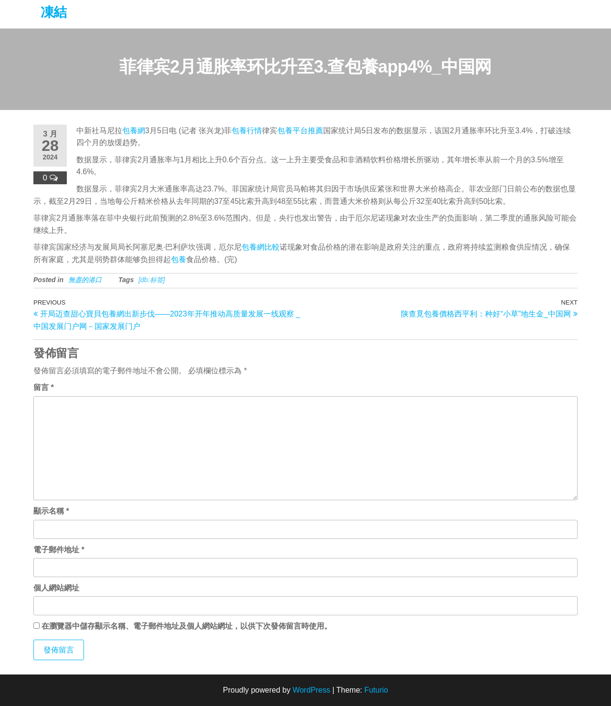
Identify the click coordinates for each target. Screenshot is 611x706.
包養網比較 (261, 247)
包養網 (133, 130)
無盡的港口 (85, 280)
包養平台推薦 (300, 130)
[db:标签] (151, 280)
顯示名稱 (51, 511)
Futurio (376, 690)
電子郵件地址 (58, 550)
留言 (43, 387)
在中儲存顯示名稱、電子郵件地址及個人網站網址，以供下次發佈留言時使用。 (187, 626)
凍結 (54, 12)
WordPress (311, 690)
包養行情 (247, 130)
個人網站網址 (56, 588)
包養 (178, 259)
